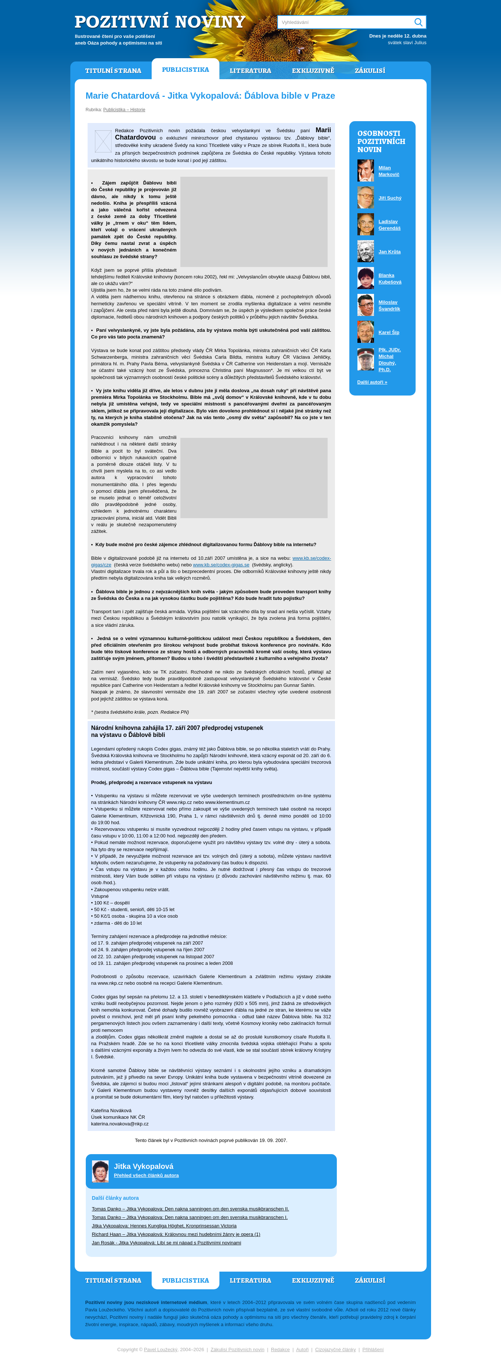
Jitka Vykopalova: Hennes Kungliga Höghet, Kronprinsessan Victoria (164, 1226)
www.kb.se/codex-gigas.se (221, 564)
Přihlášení (373, 1349)
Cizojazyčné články (335, 1349)
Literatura (250, 70)
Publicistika (185, 69)
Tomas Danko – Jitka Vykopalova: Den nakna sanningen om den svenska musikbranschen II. (190, 1209)
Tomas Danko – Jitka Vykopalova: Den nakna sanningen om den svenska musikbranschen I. (190, 1217)
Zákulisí (370, 70)
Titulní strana (113, 70)
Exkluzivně (313, 70)
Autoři (302, 1349)
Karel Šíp (389, 332)
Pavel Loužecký (160, 1349)
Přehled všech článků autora (146, 1175)
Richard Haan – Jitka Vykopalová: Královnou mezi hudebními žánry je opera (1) (176, 1234)
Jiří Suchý (390, 198)
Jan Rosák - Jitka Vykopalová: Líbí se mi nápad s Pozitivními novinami (166, 1242)
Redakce (280, 1349)
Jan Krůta (390, 251)
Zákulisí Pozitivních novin (237, 1349)
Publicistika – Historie (124, 109)
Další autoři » (372, 382)
